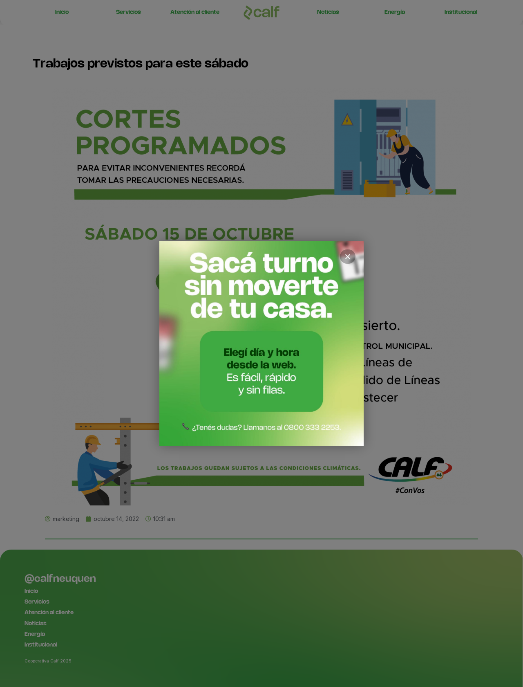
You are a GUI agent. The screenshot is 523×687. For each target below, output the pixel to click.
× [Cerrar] (347, 257)
